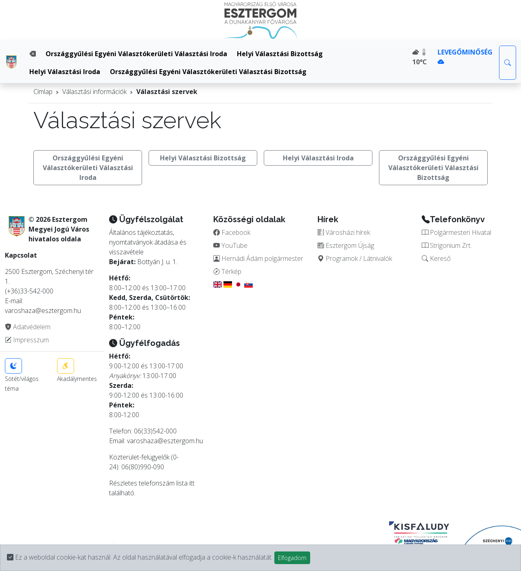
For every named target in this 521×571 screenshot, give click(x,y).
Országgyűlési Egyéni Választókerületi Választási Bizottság (208, 71)
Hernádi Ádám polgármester (258, 258)
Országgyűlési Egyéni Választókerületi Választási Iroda (136, 53)
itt (192, 483)
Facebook (231, 232)
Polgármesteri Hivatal (456, 232)
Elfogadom (292, 558)
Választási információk (94, 91)
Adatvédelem (27, 326)
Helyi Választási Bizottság (280, 53)
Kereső (436, 258)
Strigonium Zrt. (447, 245)
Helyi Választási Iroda (64, 71)
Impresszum (27, 339)
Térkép (227, 271)
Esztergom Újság (345, 245)
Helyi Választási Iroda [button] (318, 157)
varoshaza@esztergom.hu (165, 440)
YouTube (230, 245)
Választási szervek (166, 91)
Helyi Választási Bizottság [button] (203, 157)
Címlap (43, 91)
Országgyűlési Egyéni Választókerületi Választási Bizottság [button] (433, 167)
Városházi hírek (343, 232)
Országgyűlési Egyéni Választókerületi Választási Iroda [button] (88, 167)
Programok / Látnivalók (354, 258)
